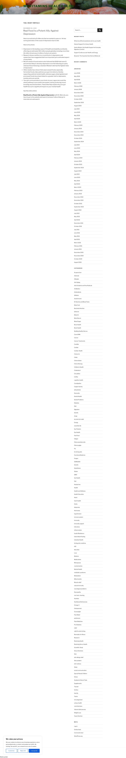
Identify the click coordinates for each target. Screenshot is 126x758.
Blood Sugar (77, 321)
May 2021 (77, 236)
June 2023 (77, 177)
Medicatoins (77, 559)
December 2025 (78, 92)
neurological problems (80, 588)
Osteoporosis (78, 608)
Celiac (76, 357)
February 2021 (78, 246)
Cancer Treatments (79, 341)
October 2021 (78, 226)
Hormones (77, 510)
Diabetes (76, 403)
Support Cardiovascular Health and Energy (86, 52)
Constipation (77, 383)
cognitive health (78, 380)
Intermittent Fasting (79, 536)
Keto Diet (76, 549)
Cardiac (76, 347)
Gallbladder (77, 461)
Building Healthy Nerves (81, 331)
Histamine (77, 507)
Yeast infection (78, 716)
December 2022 (78, 197)
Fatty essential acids (79, 442)
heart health (77, 500)
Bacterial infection (79, 308)
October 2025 (78, 99)
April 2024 (77, 154)
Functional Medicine (79, 455)
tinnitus (76, 690)
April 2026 (77, 79)
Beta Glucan (77, 318)
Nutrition (76, 598)
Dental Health (78, 396)
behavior (76, 311)
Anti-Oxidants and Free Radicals (83, 285)
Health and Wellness (79, 491)
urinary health (78, 703)
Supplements (78, 683)
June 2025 (77, 112)
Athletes (76, 295)
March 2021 (77, 242)
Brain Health (77, 328)
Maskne (76, 556)
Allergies (76, 279)
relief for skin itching (79, 631)
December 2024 (78, 131)
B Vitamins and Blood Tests (81, 302)
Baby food (77, 305)
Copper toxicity (78, 386)
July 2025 (77, 109)
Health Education (79, 494)
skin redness (77, 664)
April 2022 (77, 220)
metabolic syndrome (80, 572)
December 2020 (78, 252)
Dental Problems (78, 399)
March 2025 (77, 122)
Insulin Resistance (79, 533)
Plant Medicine (78, 621)
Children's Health (78, 367)
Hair (75, 481)
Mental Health (78, 569)
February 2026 (78, 86)
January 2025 (78, 128)
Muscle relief (77, 582)
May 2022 (77, 216)
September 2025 (79, 102)
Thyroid (76, 686)
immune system (78, 517)
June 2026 (77, 73)
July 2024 (77, 145)
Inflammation (78, 530)
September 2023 (79, 167)
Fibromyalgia (77, 445)
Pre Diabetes (77, 624)
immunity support (79, 523)
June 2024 (77, 148)
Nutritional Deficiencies (80, 602)
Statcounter (4, 757)
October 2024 (78, 138)
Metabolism (77, 576)
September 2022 (79, 206)
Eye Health (77, 432)
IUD (75, 546)
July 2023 (77, 174)
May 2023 (77, 180)
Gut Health (77, 478)
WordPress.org (78, 736)
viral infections (78, 706)
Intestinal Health (78, 540)
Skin (75, 654)
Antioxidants (77, 292)
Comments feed (78, 732)
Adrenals (76, 275)
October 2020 (78, 259)
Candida (76, 344)
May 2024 (77, 151)
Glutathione (77, 468)
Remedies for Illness (79, 634)
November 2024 (78, 135)
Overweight (77, 611)
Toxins (76, 696)
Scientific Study (78, 647)
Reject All (23, 750)
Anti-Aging (77, 282)
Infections (77, 527)
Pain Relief (77, 615)
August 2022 (77, 210)
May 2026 (77, 76)
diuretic (76, 412)
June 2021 (77, 233)
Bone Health (77, 324)
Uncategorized (78, 699)
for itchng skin (78, 452)
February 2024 (78, 158)
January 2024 (78, 161)
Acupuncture (77, 272)
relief (75, 628)
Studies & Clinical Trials (80, 680)
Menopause (77, 562)
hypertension (77, 513)
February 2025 (78, 125)
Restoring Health (78, 641)
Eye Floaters (77, 429)
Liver (75, 553)
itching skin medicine (80, 543)
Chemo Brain (77, 360)
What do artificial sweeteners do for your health (87, 41)
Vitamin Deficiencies (80, 709)
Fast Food (76, 435)
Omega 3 (76, 605)
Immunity (76, 520)
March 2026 (77, 83)
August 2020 (78, 262)
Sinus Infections (78, 651)
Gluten (76, 471)
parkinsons (77, 618)
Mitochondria (78, 579)
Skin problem (77, 660)
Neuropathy (77, 592)
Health (76, 487)
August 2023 (77, 171)
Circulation (77, 373)
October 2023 (78, 164)
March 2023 (77, 187)
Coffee (76, 377)
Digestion (76, 409)
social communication (80, 670)
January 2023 (78, 193)
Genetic (76, 465)
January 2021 (78, 249)
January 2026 (78, 89)
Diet (75, 406)
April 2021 (77, 239)
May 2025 (77, 115)
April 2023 (77, 184)
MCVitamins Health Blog (48, 6)
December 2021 (78, 223)
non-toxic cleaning (79, 595)
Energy (76, 422)
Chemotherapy (78, 363)
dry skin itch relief (79, 419)
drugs (75, 416)
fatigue (76, 438)
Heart (75, 497)
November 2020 (79, 255)
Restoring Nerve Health (80, 644)
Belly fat (76, 315)
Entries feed (77, 729)
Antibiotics (77, 288)
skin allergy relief (78, 657)
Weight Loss (77, 712)
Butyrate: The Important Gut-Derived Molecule (87, 56)
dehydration (77, 390)
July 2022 (76, 213)
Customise (11, 750)
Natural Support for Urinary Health (83, 44)
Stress (76, 677)
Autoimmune (77, 298)
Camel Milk (77, 334)
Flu (75, 448)
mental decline (78, 566)
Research (76, 637)
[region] (23, 745)
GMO (75, 474)
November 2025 (78, 96)
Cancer (76, 337)
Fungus (76, 458)
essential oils (77, 425)
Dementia (77, 393)
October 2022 (78, 203)
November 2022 (78, 200)
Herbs (75, 504)
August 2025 (77, 105)
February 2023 (78, 190)
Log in (75, 726)
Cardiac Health (78, 350)
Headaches (77, 484)
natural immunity (79, 585)
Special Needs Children (80, 673)
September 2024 (79, 141)
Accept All (34, 750)
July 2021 (76, 229)
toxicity (76, 693)
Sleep (75, 667)
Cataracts (77, 354)
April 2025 (77, 118)
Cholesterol (77, 370)
